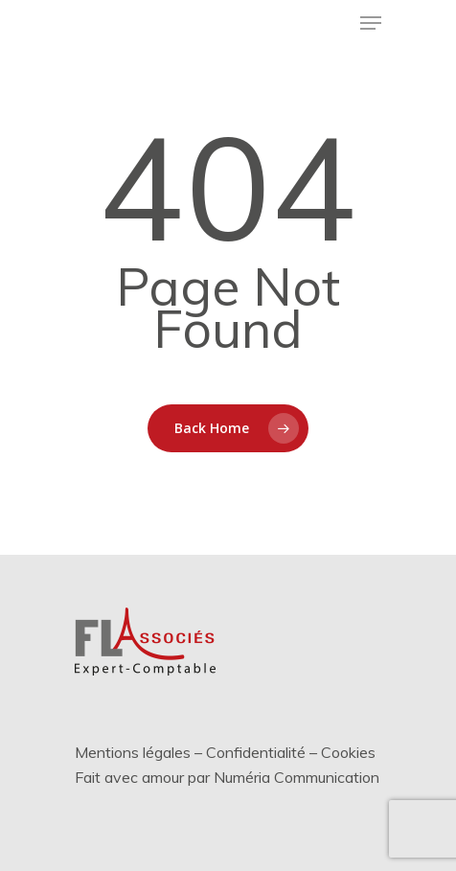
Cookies (348, 752)
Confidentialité (256, 752)
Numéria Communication (296, 777)
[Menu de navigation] (370, 23)
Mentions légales (133, 752)
